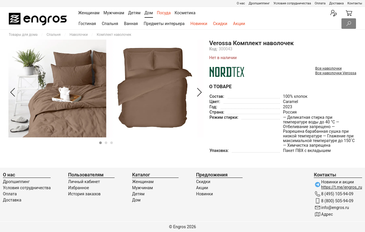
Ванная (131, 23)
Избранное (78, 187)
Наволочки (79, 35)
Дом (136, 200)
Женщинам (143, 181)
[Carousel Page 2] (106, 142)
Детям (138, 194)
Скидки (220, 23)
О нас (241, 3)
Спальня (110, 23)
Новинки (198, 23)
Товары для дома (23, 35)
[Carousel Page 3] (111, 142)
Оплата (320, 3)
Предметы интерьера (164, 23)
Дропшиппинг (259, 3)
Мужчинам (142, 187)
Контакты (354, 3)
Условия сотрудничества (292, 3)
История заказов (84, 194)
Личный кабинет (84, 181)
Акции (239, 23)
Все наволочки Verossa (335, 73)
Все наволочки (328, 68)
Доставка (336, 3)
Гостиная (87, 23)
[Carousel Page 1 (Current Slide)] (100, 142)
